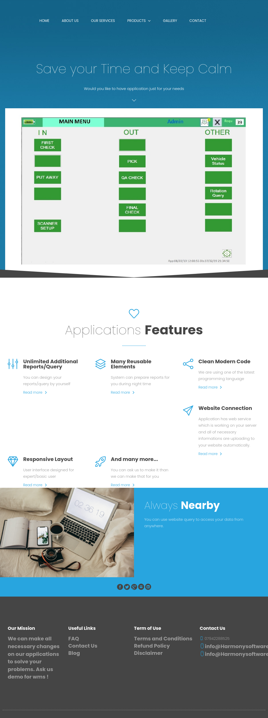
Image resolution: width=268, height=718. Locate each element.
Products (136, 20)
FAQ (73, 638)
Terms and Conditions (163, 638)
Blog (74, 653)
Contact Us (82, 645)
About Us (70, 20)
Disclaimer (148, 653)
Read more (33, 392)
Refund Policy (152, 645)
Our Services (103, 20)
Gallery (170, 20)
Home (44, 20)
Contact (197, 20)
